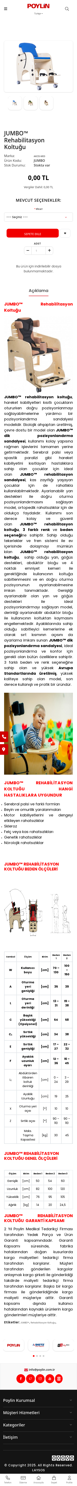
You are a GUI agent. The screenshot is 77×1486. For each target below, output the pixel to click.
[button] (33, 1356)
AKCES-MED (39, 156)
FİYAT (39, 209)
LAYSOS (38, 1470)
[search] (69, 9)
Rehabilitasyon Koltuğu (43, 1322)
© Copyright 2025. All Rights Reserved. (38, 1465)
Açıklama (38, 290)
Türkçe (37, 13)
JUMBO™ (25, 1322)
